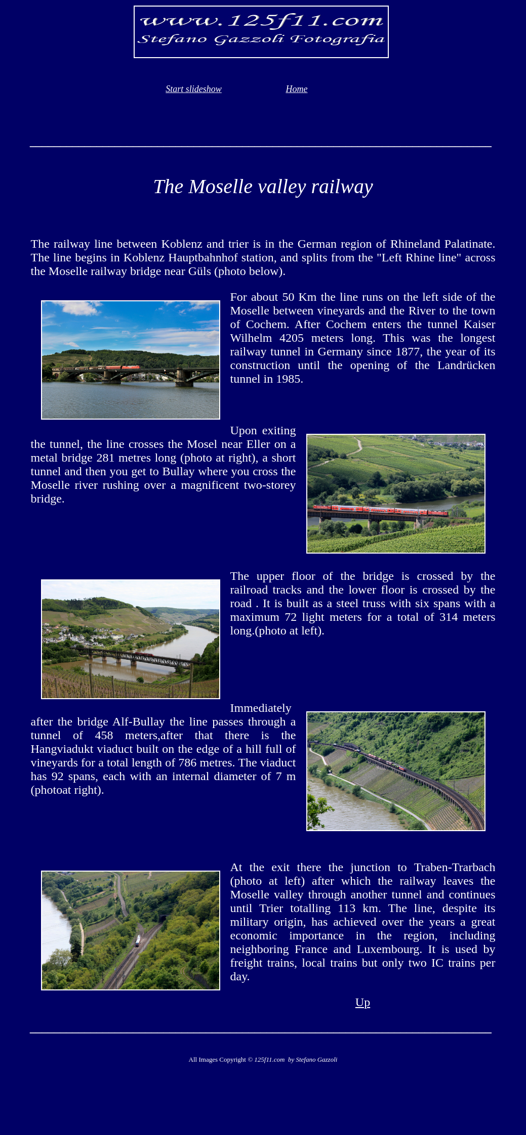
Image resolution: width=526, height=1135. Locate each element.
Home (297, 89)
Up (362, 1002)
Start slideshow (194, 89)
